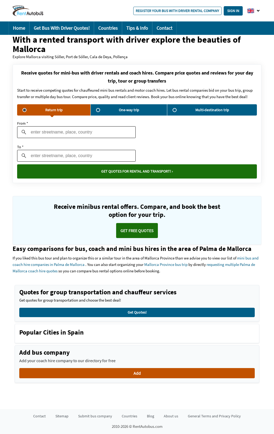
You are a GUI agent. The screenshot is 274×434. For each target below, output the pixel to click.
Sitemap (61, 416)
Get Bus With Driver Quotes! (62, 28)
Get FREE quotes (137, 230)
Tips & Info (137, 28)
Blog (150, 416)
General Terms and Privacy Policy (214, 416)
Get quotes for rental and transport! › (137, 171)
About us (171, 416)
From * (22, 123)
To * (20, 146)
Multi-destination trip (201, 109)
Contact (164, 28)
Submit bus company (95, 416)
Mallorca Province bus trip (166, 264)
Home (19, 28)
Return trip (42, 109)
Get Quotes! (137, 312)
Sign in (233, 10)
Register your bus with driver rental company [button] (177, 10)
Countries (108, 28)
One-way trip (117, 109)
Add (137, 373)
